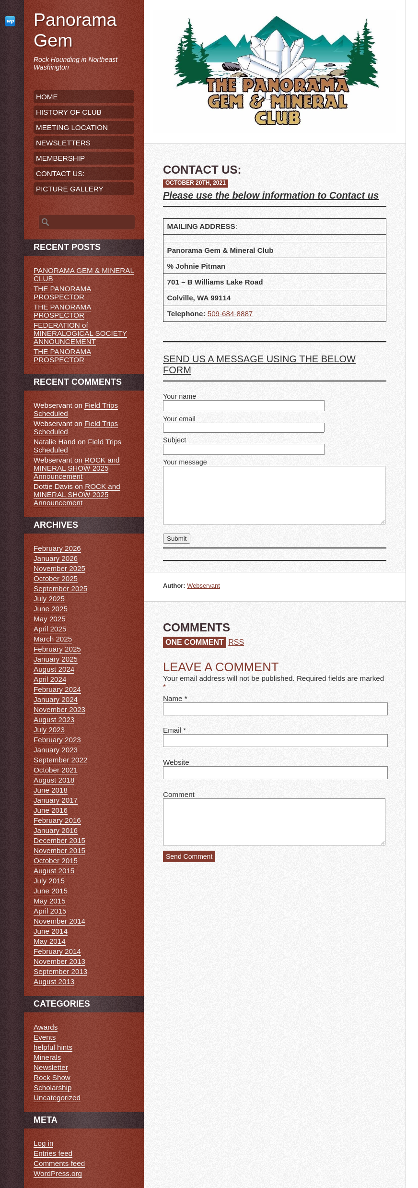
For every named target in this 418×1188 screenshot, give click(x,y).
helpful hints (53, 1047)
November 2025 (59, 568)
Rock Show (52, 1077)
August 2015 (54, 871)
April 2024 (50, 679)
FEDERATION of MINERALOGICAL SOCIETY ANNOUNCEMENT (80, 333)
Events (45, 1037)
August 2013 (54, 981)
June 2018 (51, 790)
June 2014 (51, 931)
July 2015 (49, 881)
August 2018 (54, 780)
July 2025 (49, 598)
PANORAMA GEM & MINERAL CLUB (84, 274)
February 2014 (57, 951)
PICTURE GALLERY (70, 189)
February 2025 (57, 649)
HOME (47, 97)
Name (173, 698)
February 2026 (57, 548)
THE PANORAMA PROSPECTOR (62, 293)
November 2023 (59, 709)
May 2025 (50, 619)
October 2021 (56, 770)
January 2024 (56, 699)
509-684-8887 (230, 313)
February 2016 (57, 820)
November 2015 (59, 850)
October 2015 (56, 860)
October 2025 (56, 578)
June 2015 (51, 891)
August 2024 (54, 669)
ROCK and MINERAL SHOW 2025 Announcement (77, 468)
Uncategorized (57, 1097)
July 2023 (49, 729)
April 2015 (50, 911)
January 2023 (56, 750)
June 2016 (51, 810)
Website (176, 762)
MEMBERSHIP (60, 158)
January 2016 (56, 830)
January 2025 (56, 659)
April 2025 (50, 629)
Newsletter (51, 1067)
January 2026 (56, 558)
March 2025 (53, 639)
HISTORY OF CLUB (69, 112)
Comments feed (59, 1163)
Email (172, 730)
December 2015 (59, 840)
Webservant (203, 585)
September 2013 (60, 971)
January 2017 (56, 800)
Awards (46, 1027)
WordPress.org (58, 1173)
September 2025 (60, 588)
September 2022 (60, 760)
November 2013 (59, 961)
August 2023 (54, 719)
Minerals (47, 1057)
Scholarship (52, 1087)
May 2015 (50, 901)
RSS (236, 642)
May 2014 (50, 941)
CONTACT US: (60, 173)
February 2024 (57, 689)
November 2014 (59, 921)
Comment (179, 794)
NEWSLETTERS (63, 143)
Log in (43, 1143)
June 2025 (51, 609)
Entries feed (53, 1153)
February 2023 (57, 740)
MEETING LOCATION (72, 127)
